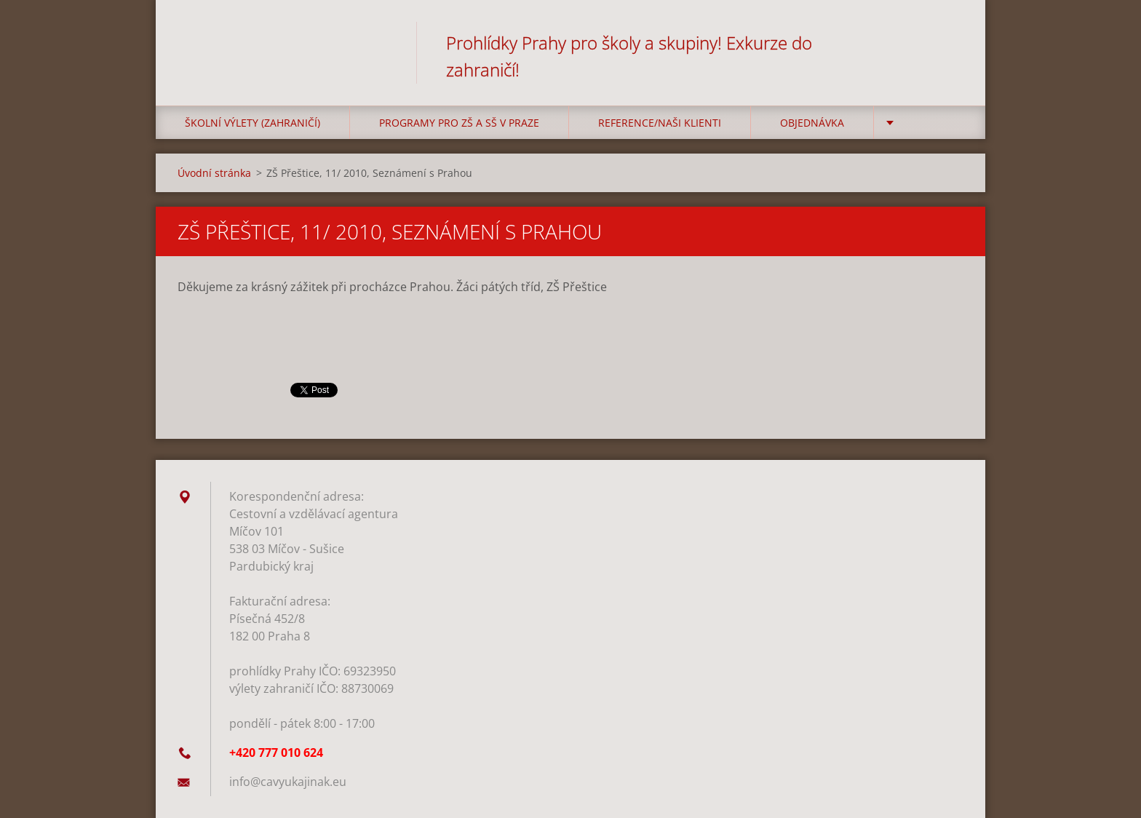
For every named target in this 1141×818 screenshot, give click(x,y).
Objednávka (812, 123)
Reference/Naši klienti (659, 123)
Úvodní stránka (214, 173)
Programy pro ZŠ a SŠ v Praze (459, 123)
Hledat (947, 42)
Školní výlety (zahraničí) (252, 123)
